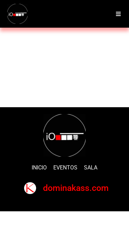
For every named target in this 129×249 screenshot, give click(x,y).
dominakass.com (76, 188)
